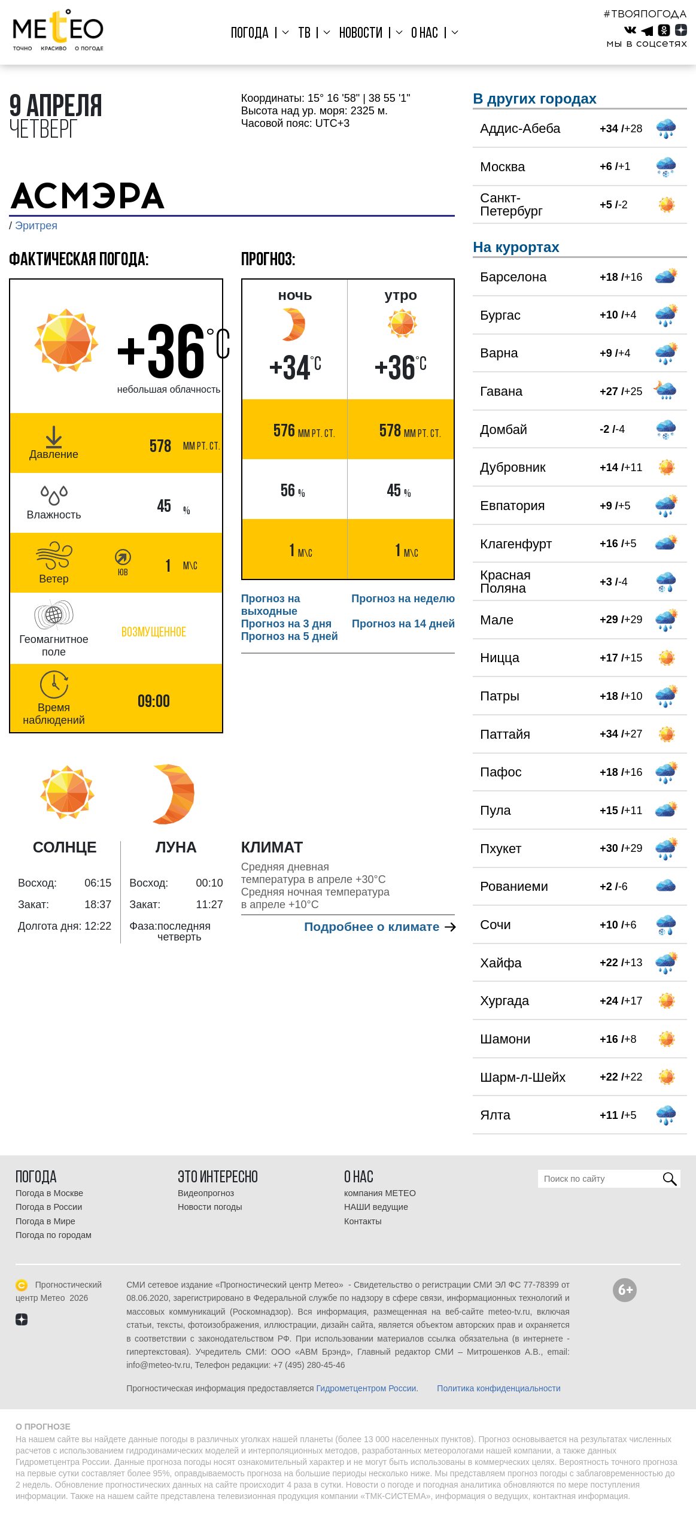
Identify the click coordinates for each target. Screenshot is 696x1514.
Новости (360, 33)
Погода (256, 33)
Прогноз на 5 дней (289, 636)
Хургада (504, 1000)
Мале (496, 619)
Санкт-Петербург (511, 204)
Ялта (495, 1115)
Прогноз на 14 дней (403, 624)
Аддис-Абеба (520, 128)
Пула (495, 810)
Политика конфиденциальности (499, 1388)
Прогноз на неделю (403, 599)
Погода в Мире (45, 1221)
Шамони (505, 1038)
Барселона (513, 276)
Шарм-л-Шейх (523, 1077)
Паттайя (505, 734)
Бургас (500, 315)
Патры (499, 695)
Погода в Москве (49, 1193)
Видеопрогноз (206, 1193)
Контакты (363, 1221)
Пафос (500, 771)
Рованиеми (514, 886)
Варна (499, 352)
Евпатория (512, 505)
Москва (502, 166)
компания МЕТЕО (380, 1193)
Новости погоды (210, 1207)
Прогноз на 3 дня (286, 624)
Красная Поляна (505, 582)
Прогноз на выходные (270, 605)
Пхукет (500, 848)
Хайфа (501, 962)
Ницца (499, 657)
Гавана (501, 391)
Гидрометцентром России (367, 1388)
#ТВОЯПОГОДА (645, 13)
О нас (421, 33)
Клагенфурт (516, 543)
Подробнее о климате (379, 926)
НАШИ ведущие (376, 1207)
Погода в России (49, 1207)
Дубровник (512, 467)
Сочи (495, 924)
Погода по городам (54, 1235)
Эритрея (36, 226)
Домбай (503, 429)
